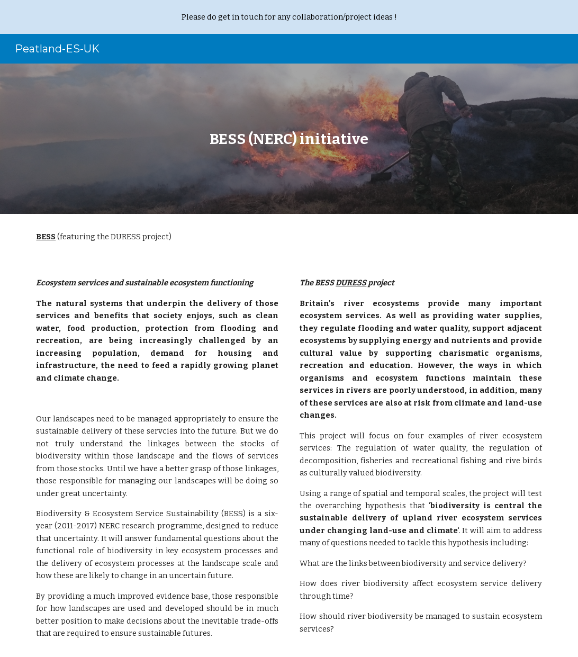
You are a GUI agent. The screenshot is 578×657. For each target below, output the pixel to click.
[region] (289, 17)
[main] (289, 138)
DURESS (351, 282)
